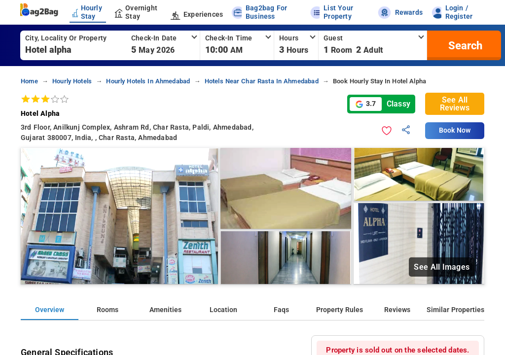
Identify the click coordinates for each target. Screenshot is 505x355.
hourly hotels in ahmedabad (148, 81)
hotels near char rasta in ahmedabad (262, 81)
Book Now (454, 130)
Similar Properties (455, 310)
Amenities (165, 310)
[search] (464, 45)
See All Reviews (454, 103)
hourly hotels (72, 81)
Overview (49, 310)
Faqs (281, 310)
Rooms (107, 310)
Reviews (397, 310)
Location (223, 310)
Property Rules (339, 310)
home (29, 81)
